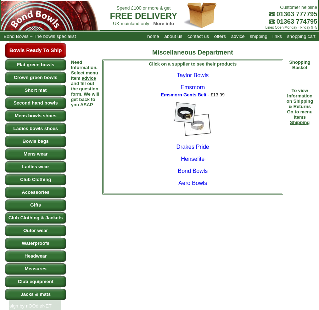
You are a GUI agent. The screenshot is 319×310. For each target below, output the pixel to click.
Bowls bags (35, 141)
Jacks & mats (36, 294)
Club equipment (36, 281)
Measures (36, 268)
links (277, 36)
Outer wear (35, 230)
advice (238, 36)
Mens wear (35, 154)
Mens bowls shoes (36, 115)
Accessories (36, 192)
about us (173, 36)
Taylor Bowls (193, 75)
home (153, 36)
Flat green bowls (35, 64)
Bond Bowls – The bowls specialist (40, 36)
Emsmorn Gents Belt (184, 94)
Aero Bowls (192, 183)
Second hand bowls (35, 103)
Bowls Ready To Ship (36, 50)
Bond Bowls (193, 171)
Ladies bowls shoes (35, 128)
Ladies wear (35, 166)
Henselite (193, 159)
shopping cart (301, 36)
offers (220, 36)
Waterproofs (36, 243)
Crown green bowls (35, 77)
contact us (198, 36)
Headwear (35, 256)
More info (163, 23)
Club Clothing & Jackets (36, 217)
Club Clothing (35, 179)
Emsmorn (193, 87)
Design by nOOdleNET (28, 306)
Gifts (35, 205)
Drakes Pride (193, 147)
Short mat (35, 90)
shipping (259, 36)
